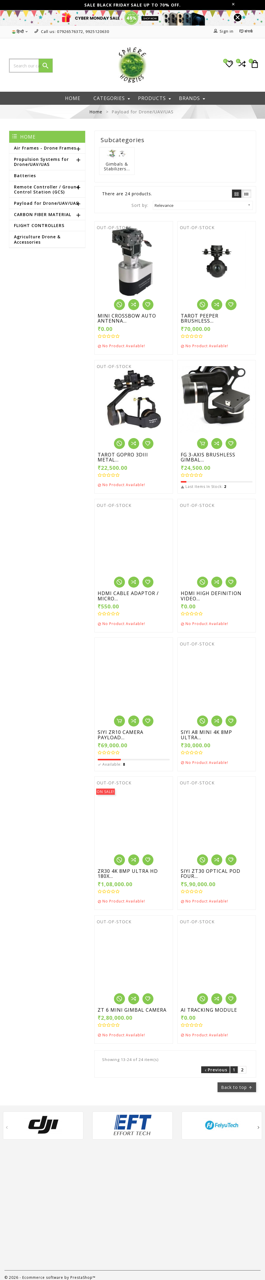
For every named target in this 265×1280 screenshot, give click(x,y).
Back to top (237, 1087)
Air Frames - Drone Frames (45, 148)
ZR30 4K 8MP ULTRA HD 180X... (128, 874)
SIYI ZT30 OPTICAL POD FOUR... (210, 874)
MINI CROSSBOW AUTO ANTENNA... (127, 318)
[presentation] (6, 1128)
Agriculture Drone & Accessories (37, 239)
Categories (111, 98)
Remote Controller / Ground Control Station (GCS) (47, 189)
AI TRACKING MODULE (209, 1010)
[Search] (31, 65)
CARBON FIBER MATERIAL (42, 214)
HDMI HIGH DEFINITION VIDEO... (211, 596)
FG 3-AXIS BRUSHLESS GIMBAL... (208, 457)
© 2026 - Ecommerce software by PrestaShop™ (50, 1277)
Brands (192, 98)
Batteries (25, 175)
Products (154, 98)
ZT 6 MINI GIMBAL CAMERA (132, 1010)
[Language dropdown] (20, 31)
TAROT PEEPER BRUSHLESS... (199, 318)
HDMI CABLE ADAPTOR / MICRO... (128, 596)
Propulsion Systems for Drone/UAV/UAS (41, 161)
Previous (215, 1070)
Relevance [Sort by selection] (203, 205)
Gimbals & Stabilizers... (117, 166)
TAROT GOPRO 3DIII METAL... (123, 457)
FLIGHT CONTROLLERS (39, 225)
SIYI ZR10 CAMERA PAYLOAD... (120, 735)
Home (72, 98)
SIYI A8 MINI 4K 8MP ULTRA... (206, 735)
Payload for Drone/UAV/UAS (46, 203)
